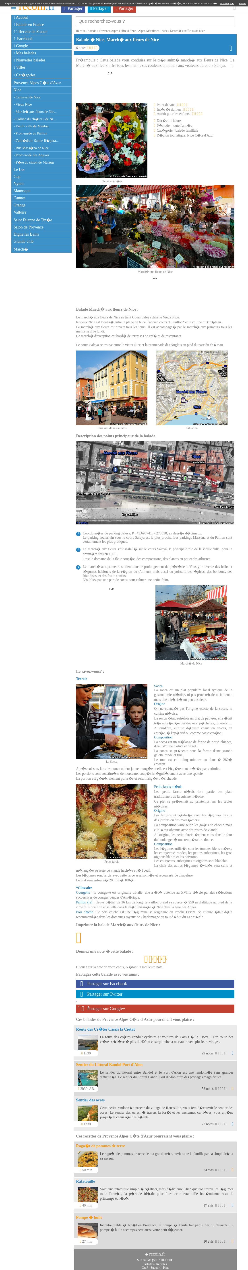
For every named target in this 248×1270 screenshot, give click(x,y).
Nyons (19, 183)
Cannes (19, 198)
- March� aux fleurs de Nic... (35, 112)
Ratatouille (85, 1179)
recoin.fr (157, 1251)
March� (21, 249)
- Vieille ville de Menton (31, 126)
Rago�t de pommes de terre (100, 1144)
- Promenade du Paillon (30, 133)
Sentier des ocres (90, 1098)
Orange (19, 205)
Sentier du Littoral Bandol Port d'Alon (109, 1062)
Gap (17, 176)
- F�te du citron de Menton (34, 162)
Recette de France (30, 31)
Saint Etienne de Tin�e (33, 220)
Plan (166, 1265)
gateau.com (162, 1257)
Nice (17, 90)
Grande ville (23, 241)
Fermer (242, 3)
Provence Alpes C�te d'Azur (37, 83)
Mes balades (25, 53)
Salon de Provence (28, 227)
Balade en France (29, 24)
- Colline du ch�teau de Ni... (35, 119)
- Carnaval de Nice (27, 97)
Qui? (145, 1265)
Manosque (22, 191)
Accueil (21, 17)
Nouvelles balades (29, 60)
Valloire (20, 212)
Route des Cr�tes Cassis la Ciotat (105, 1027)
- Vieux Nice (23, 104)
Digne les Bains (26, 234)
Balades (148, 1262)
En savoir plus (227, 3)
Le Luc (19, 169)
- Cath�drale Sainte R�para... (36, 141)
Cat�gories (24, 75)
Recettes (161, 1262)
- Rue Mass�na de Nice (31, 148)
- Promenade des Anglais (31, 155)
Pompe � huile (89, 1215)
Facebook (23, 39)
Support (155, 1265)
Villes (19, 67)
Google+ (22, 46)
